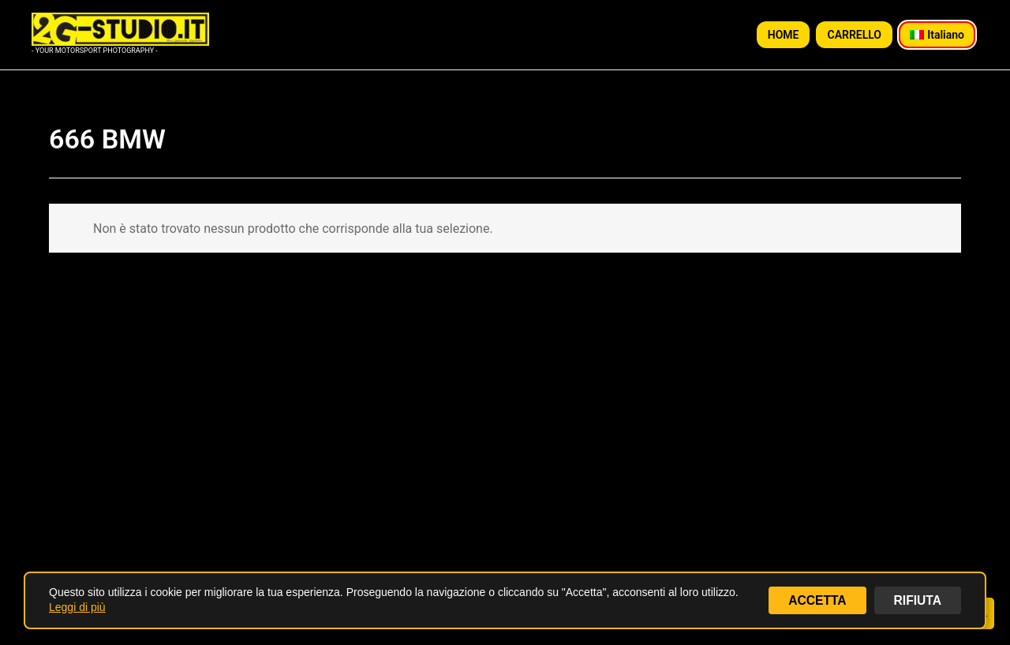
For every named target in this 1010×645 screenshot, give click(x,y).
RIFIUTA (916, 599)
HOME (783, 34)
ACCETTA (815, 599)
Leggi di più (77, 607)
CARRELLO (854, 34)
